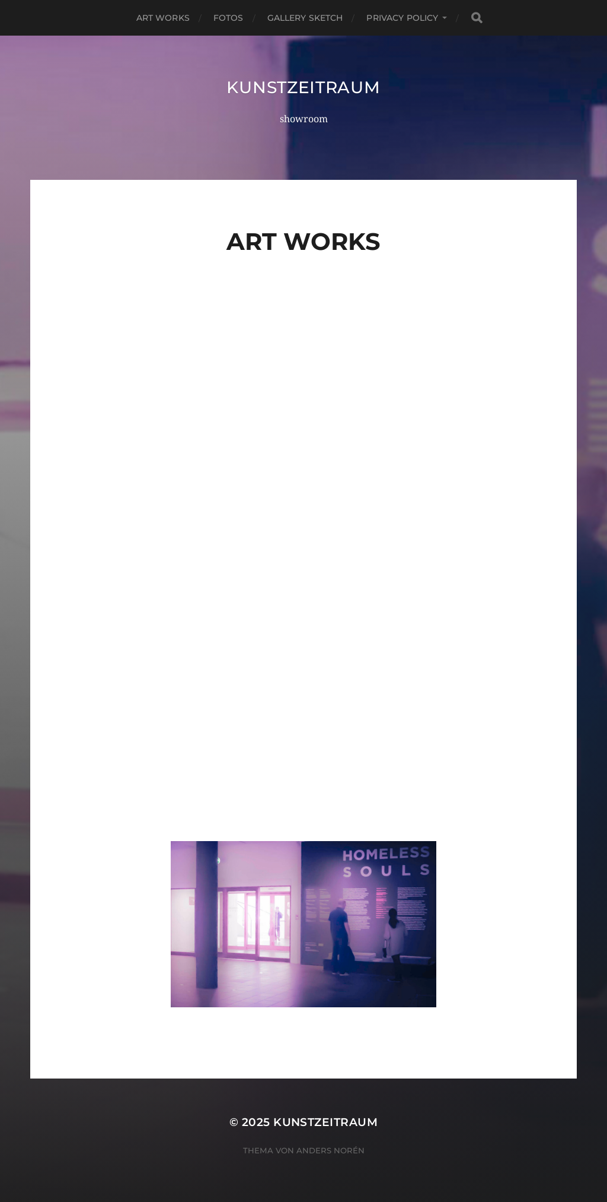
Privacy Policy (402, 17)
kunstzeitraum (303, 87)
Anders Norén (330, 1150)
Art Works (163, 17)
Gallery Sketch (305, 17)
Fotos (228, 17)
